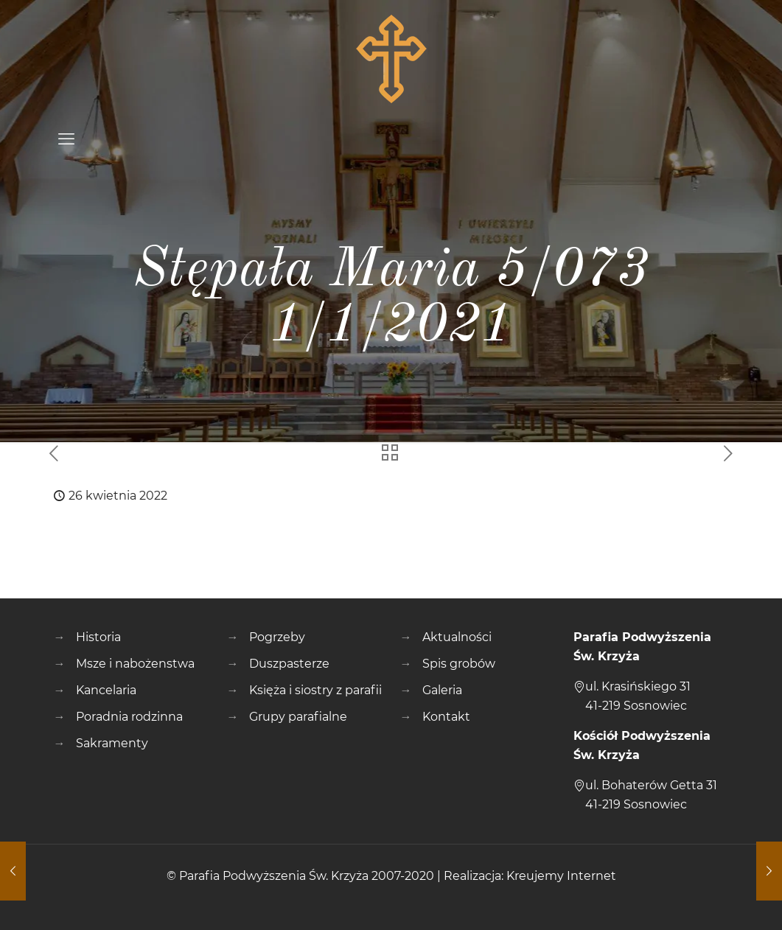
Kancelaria (106, 690)
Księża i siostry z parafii (315, 690)
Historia (98, 637)
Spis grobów (458, 664)
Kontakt (446, 717)
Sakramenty (112, 743)
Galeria (442, 690)
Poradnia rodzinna (129, 717)
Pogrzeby (277, 637)
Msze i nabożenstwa (135, 664)
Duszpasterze (289, 664)
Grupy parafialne (298, 717)
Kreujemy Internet (561, 876)
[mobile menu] (66, 139)
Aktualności (457, 637)
